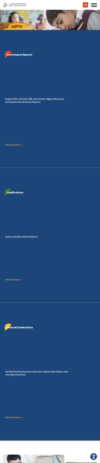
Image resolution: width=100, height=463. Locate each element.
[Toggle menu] (94, 5)
